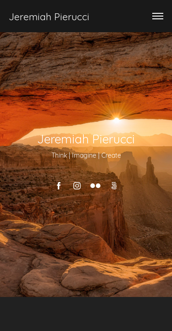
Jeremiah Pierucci (49, 16)
